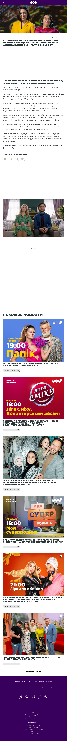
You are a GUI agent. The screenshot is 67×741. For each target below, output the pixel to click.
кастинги (17, 681)
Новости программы (10, 244)
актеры (29, 681)
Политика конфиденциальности (19, 688)
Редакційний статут (50, 688)
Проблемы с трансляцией (45, 681)
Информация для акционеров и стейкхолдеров (47, 684)
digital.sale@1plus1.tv (33, 716)
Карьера (23, 681)
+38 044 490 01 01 (36, 725)
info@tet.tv (35, 727)
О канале (35, 681)
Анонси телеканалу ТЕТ (11, 370)
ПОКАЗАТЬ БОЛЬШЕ (33, 671)
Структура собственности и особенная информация (21, 684)
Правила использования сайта (36, 688)
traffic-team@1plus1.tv (33, 722)
